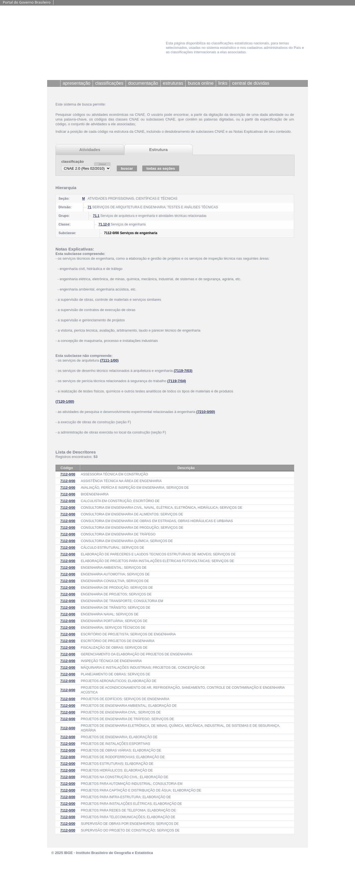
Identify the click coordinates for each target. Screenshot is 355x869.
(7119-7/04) (176, 381)
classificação (72, 161)
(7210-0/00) (205, 412)
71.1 (96, 216)
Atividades (89, 149)
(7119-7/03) (183, 371)
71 (89, 207)
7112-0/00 (67, 474)
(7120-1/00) (64, 401)
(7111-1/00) (109, 360)
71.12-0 (104, 224)
